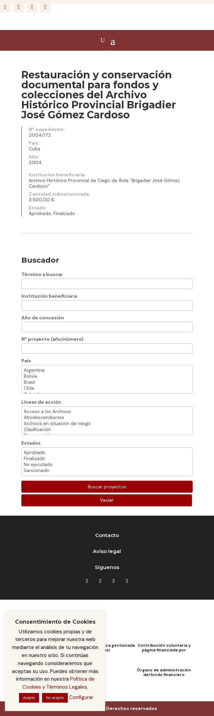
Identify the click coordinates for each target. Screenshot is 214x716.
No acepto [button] (55, 697)
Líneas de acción (41, 402)
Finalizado (107, 459)
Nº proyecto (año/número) (52, 339)
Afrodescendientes (107, 418)
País (26, 361)
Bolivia (107, 376)
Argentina (107, 370)
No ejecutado (107, 465)
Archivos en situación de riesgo (107, 424)
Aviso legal (107, 551)
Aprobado (107, 453)
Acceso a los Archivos (107, 412)
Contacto (107, 535)
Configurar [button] (81, 697)
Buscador (40, 260)
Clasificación (107, 430)
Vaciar (107, 500)
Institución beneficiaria (49, 296)
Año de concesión (42, 318)
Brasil (107, 382)
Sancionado (107, 471)
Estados (31, 443)
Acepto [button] (29, 697)
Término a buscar (42, 274)
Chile (107, 388)
